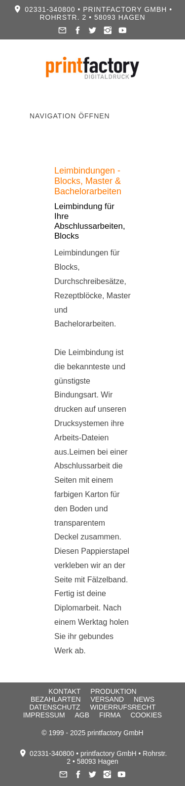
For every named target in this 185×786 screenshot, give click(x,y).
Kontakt (64, 691)
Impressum (44, 715)
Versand (107, 699)
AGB (81, 715)
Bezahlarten (56, 699)
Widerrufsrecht (123, 707)
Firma (110, 715)
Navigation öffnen (70, 116)
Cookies (146, 715)
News (144, 699)
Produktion (113, 691)
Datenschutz (54, 707)
